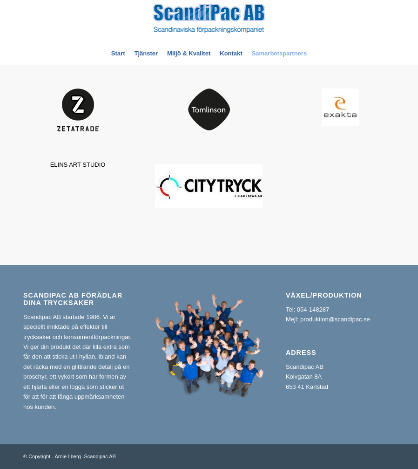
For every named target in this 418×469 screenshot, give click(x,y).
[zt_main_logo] (78, 109)
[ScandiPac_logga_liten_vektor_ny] (209, 21)
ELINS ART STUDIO (78, 164)
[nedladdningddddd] (340, 107)
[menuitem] (118, 53)
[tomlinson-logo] (209, 109)
